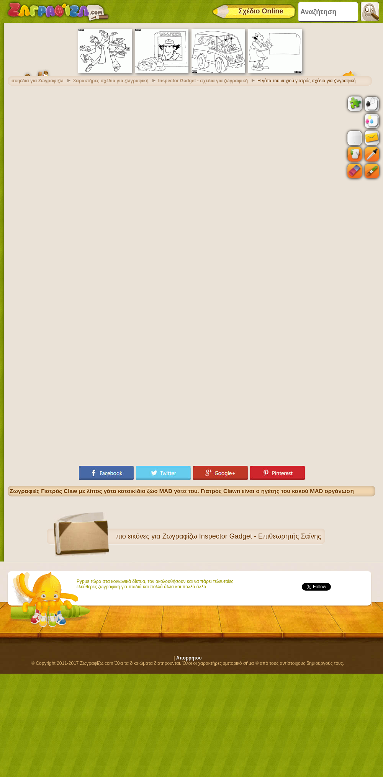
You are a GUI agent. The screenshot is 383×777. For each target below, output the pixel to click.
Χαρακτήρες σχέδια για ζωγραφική (111, 80)
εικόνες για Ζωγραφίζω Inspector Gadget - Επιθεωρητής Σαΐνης (224, 536)
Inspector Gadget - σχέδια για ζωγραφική (203, 80)
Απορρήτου (188, 658)
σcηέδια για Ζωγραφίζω (37, 80)
